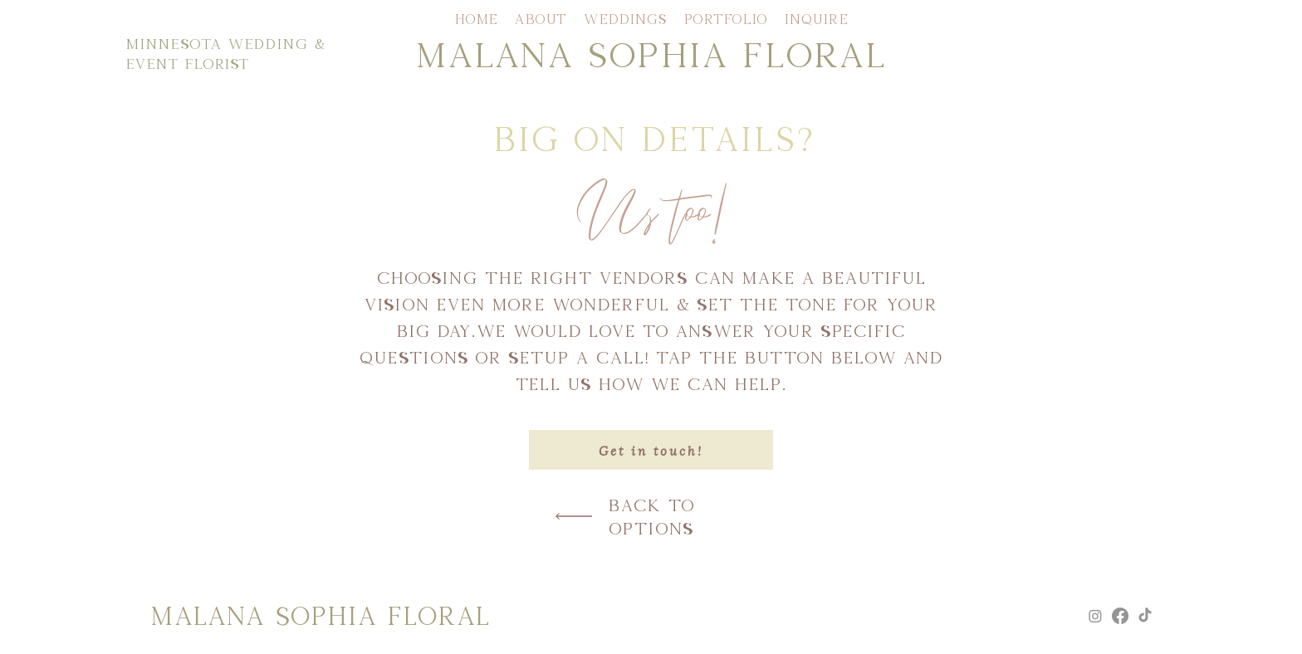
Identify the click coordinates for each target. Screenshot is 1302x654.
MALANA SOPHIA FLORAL (651, 53)
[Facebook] (1120, 616)
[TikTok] (1145, 616)
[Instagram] (1095, 616)
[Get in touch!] (651, 450)
